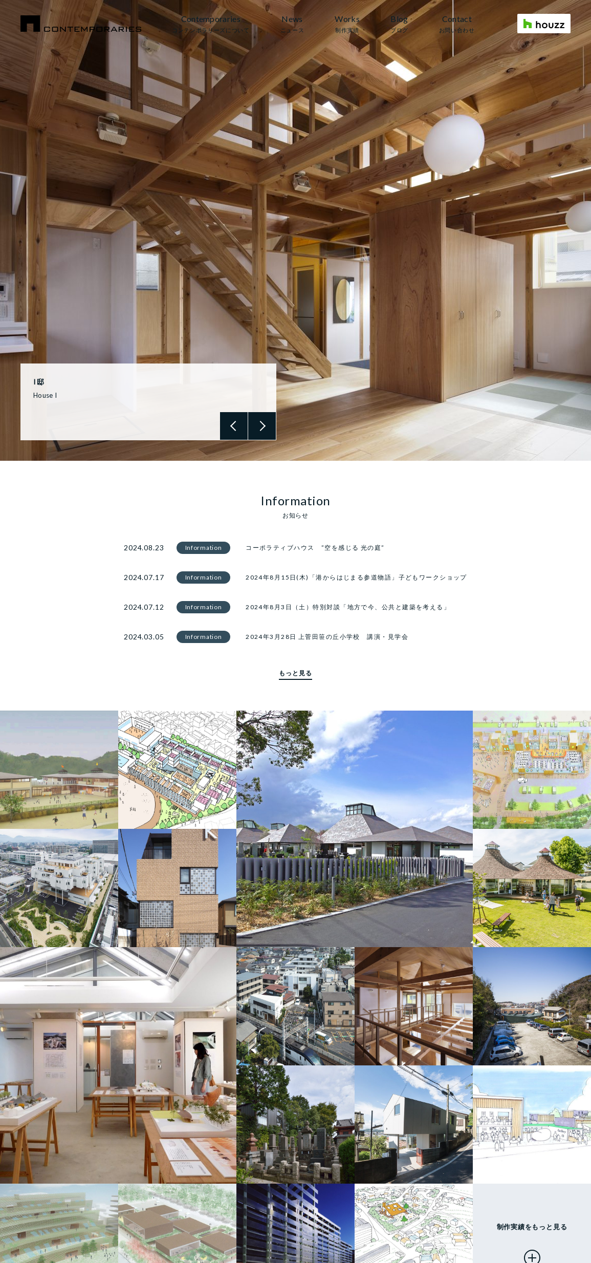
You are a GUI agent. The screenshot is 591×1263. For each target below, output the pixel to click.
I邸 (39, 381)
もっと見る (295, 673)
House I (45, 395)
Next (262, 426)
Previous (234, 426)
